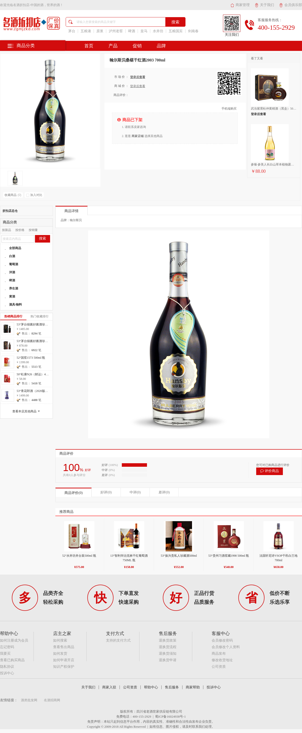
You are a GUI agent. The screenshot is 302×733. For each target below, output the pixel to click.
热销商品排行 (13, 316)
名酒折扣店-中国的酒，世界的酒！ (38, 5)
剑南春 (193, 31)
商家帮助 (193, 687)
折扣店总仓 (10, 211)
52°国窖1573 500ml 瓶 (31, 357)
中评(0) (135, 492)
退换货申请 (167, 660)
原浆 (99, 31)
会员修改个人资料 (226, 647)
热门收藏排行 (39, 316)
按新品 (6, 230)
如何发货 (60, 653)
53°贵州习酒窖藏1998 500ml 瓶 (228, 555)
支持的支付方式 (118, 640)
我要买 (5, 653)
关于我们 (264, 5)
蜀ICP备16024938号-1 (170, 716)
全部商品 (15, 248)
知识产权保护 (63, 667)
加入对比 (34, 195)
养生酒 (13, 288)
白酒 (12, 256)
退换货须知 (167, 653)
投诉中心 (7, 673)
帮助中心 (151, 687)
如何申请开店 (63, 660)
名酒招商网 (52, 700)
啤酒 (131, 31)
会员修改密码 (222, 640)
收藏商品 (13, 195)
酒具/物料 (15, 304)
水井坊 (158, 31)
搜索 (42, 238)
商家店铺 (138, 136)
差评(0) (164, 492)
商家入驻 (109, 687)
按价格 (19, 230)
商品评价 (66, 453)
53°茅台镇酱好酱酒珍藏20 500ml (38, 324)
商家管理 (240, 5)
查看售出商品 (63, 647)
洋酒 (12, 272)
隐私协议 (7, 667)
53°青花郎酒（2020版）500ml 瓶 (38, 391)
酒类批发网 (29, 700)
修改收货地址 (222, 660)
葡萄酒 (13, 264)
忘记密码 (7, 647)
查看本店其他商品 (27, 411)
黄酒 (12, 296)
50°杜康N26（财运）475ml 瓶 (36, 374)
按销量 (33, 230)
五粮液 (86, 31)
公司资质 (219, 667)
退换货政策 (167, 640)
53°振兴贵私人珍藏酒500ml (179, 555)
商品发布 (219, 653)
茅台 (71, 31)
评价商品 (269, 471)
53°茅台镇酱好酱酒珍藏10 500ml (38, 341)
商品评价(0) (73, 493)
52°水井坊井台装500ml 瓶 (79, 555)
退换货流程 (167, 647)
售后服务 (172, 687)
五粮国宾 (176, 31)
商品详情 (71, 211)
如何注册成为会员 (14, 640)
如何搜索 (60, 640)
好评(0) (105, 492)
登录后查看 (137, 77)
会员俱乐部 (290, 5)
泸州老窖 (116, 31)
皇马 (143, 31)
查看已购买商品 (12, 660)
